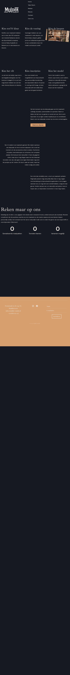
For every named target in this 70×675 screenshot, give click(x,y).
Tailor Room (31, 5)
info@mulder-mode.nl (13, 311)
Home (30, 2)
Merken (30, 8)
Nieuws (30, 12)
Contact (30, 15)
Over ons (30, 18)
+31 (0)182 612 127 (13, 313)
